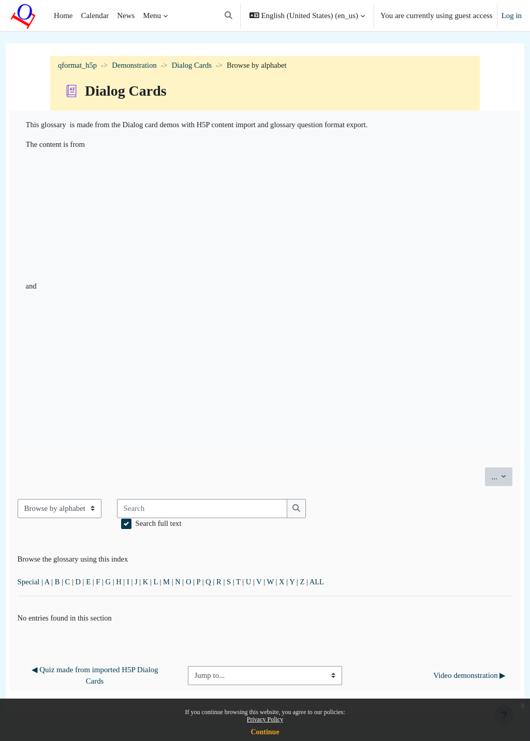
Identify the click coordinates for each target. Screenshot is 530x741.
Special (48, 584)
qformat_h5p (78, 66)
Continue (265, 732)
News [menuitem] (126, 15)
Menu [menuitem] (152, 15)
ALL (343, 584)
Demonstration (136, 66)
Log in (512, 15)
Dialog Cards (194, 66)
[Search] (222, 509)
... (482, 477)
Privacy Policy (265, 719)
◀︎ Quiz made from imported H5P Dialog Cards (109, 678)
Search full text (178, 525)
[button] (228, 15)
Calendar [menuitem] (95, 15)
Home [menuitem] (63, 15)
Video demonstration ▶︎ (450, 678)
